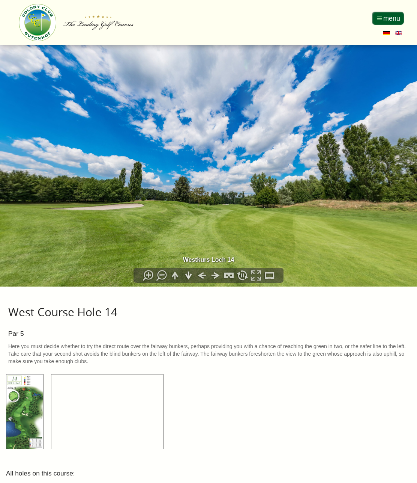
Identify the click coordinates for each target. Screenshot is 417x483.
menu (391, 18)
